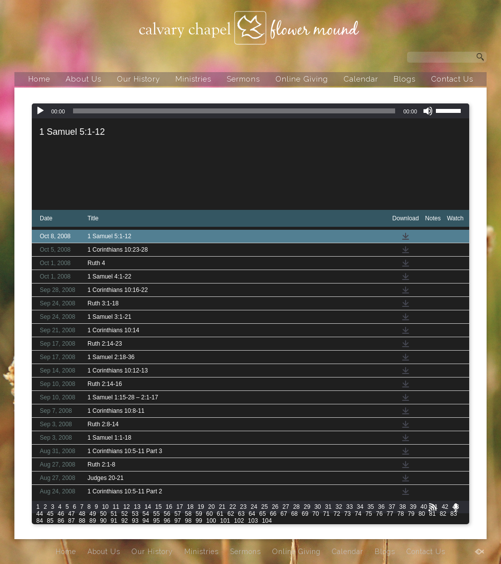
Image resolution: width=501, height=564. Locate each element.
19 (200, 506)
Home (39, 79)
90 (103, 520)
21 (222, 506)
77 (390, 513)
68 (294, 513)
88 (82, 520)
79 (411, 513)
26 (275, 506)
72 (337, 513)
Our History (138, 79)
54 (146, 513)
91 (114, 520)
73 (347, 513)
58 (188, 513)
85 (50, 520)
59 (198, 513)
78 (400, 513)
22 (233, 506)
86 (61, 520)
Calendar (360, 79)
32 (338, 506)
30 (317, 506)
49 (92, 513)
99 (198, 520)
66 (273, 513)
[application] (250, 110)
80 (421, 513)
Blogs (405, 79)
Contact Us (452, 79)
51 (114, 513)
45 (50, 513)
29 (307, 506)
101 (225, 520)
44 (39, 513)
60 (209, 513)
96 (167, 520)
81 (432, 513)
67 (283, 513)
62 (230, 513)
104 (267, 520)
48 (82, 513)
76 (379, 513)
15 (158, 506)
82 (443, 513)
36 (381, 506)
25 (264, 506)
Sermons (243, 79)
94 (146, 520)
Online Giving (301, 79)
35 (370, 506)
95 (156, 520)
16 (169, 506)
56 (167, 513)
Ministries (193, 79)
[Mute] (428, 111)
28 (296, 506)
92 (124, 520)
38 (402, 506)
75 (368, 513)
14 (148, 506)
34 (360, 506)
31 (328, 506)
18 (190, 506)
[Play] (40, 111)
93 (135, 520)
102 (239, 520)
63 (241, 513)
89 (92, 520)
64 (252, 513)
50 (103, 513)
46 (61, 513)
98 (188, 520)
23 (243, 506)
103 (253, 520)
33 (349, 506)
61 (220, 513)
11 (116, 506)
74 (358, 513)
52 (124, 513)
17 (179, 506)
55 (156, 513)
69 (305, 513)
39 (413, 506)
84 (39, 520)
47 (71, 513)
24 (253, 506)
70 (315, 513)
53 (135, 513)
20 (211, 506)
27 (285, 506)
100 (211, 520)
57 (177, 513)
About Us (83, 79)
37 (392, 506)
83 (453, 513)
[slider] (234, 110)
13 (137, 506)
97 (177, 520)
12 (126, 506)
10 (105, 506)
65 (262, 513)
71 (326, 513)
